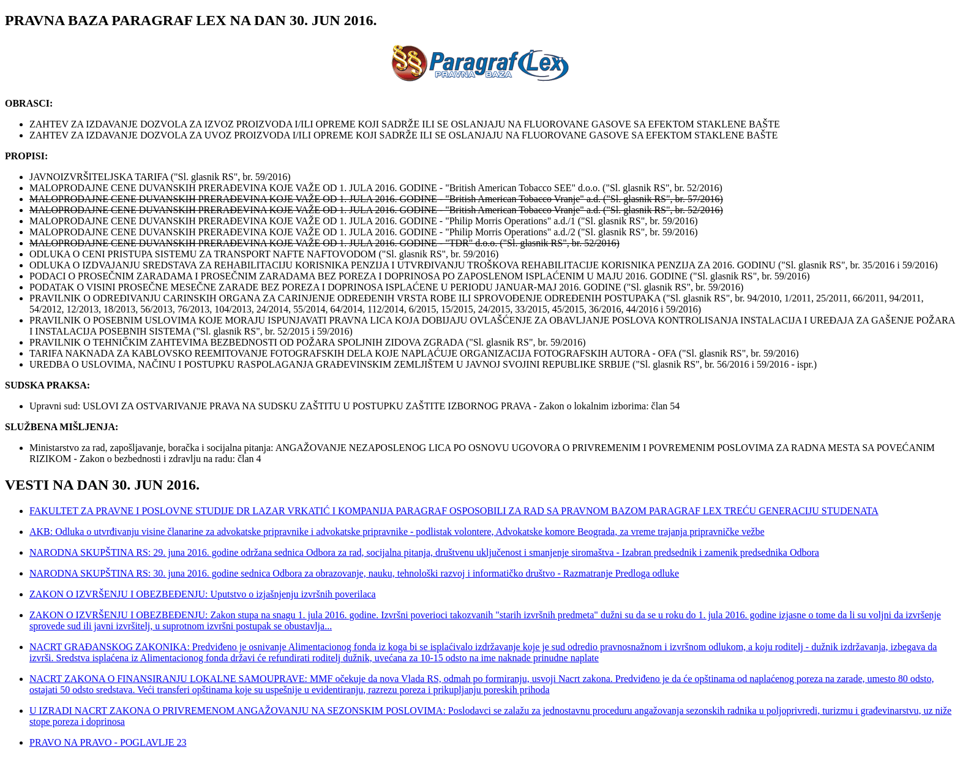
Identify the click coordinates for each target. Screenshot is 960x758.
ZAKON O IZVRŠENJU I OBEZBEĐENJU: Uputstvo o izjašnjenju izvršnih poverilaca (202, 594)
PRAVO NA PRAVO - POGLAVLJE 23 (108, 742)
